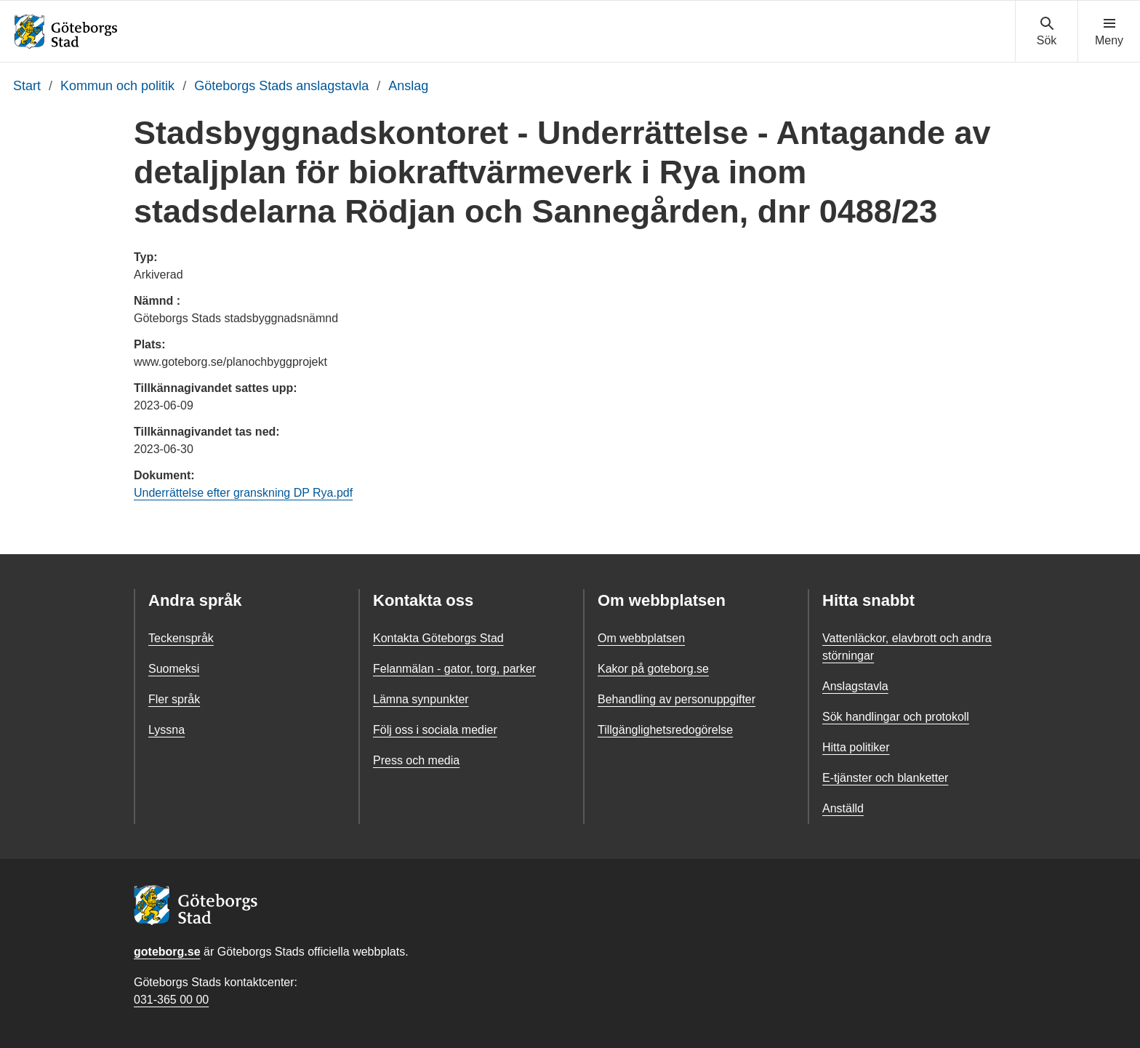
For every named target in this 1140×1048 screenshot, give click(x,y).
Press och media (416, 760)
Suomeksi (173, 669)
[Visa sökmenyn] (1046, 32)
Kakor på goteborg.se (653, 669)
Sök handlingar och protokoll (895, 717)
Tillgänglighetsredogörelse (665, 730)
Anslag (408, 86)
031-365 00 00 (171, 999)
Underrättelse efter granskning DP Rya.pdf (243, 493)
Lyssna (166, 730)
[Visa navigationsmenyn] (1109, 32)
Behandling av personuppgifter (676, 699)
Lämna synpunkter (421, 699)
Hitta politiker (855, 747)
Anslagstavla (855, 686)
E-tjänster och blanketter (885, 778)
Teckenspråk (181, 638)
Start (27, 86)
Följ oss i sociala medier (435, 730)
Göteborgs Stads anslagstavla (281, 86)
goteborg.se (167, 951)
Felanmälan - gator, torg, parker (454, 669)
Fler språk (174, 699)
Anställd (843, 808)
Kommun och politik (117, 86)
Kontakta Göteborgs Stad (438, 638)
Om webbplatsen (641, 638)
